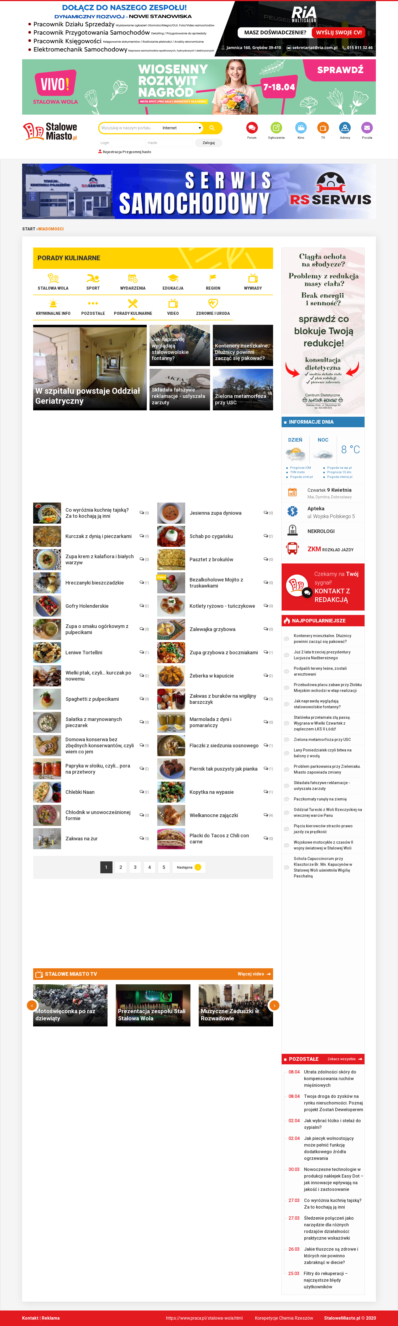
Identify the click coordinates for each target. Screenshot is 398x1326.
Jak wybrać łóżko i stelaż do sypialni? (325, 1124)
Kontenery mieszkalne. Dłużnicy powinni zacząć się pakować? (317, 639)
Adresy (345, 131)
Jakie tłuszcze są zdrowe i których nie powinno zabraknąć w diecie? (323, 1255)
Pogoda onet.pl (301, 477)
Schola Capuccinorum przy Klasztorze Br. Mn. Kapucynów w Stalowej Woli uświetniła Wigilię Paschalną (318, 867)
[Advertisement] (157, 459)
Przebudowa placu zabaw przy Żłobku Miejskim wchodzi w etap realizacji (323, 688)
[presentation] (32, 1005)
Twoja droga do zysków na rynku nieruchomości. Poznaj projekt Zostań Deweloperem (326, 1102)
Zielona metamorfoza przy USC (317, 739)
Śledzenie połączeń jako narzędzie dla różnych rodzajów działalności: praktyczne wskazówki (321, 1228)
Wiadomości (51, 229)
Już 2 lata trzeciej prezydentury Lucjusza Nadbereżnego (317, 655)
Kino (301, 131)
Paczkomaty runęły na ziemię (315, 799)
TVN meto (297, 472)
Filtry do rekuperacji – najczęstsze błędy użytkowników (318, 1279)
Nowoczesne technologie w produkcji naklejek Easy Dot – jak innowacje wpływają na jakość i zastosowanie (326, 1179)
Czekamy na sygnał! (340, 587)
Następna (189, 867)
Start (28, 229)
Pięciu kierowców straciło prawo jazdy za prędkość (318, 829)
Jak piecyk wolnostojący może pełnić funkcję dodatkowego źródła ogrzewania (321, 1148)
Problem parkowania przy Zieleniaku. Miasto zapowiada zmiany (322, 769)
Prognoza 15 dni (339, 472)
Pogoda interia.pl (339, 477)
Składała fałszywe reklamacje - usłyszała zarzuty (317, 786)
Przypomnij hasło (136, 152)
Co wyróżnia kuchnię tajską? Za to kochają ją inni (325, 1203)
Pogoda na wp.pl (339, 468)
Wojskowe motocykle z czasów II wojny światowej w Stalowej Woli (318, 845)
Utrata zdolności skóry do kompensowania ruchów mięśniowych (322, 1078)
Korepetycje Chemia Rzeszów (284, 1318)
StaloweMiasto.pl (342, 1318)
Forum (252, 131)
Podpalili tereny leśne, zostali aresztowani (315, 671)
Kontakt (30, 1318)
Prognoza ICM (300, 468)
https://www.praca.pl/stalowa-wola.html (204, 1318)
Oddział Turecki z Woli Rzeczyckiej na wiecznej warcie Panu (323, 812)
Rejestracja (112, 152)
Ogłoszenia (276, 131)
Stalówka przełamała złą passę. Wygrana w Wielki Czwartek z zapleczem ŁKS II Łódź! (317, 723)
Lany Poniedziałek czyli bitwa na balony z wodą (318, 753)
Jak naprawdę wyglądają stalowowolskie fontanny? (312, 704)
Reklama (51, 1318)
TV (323, 131)
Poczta (367, 131)
